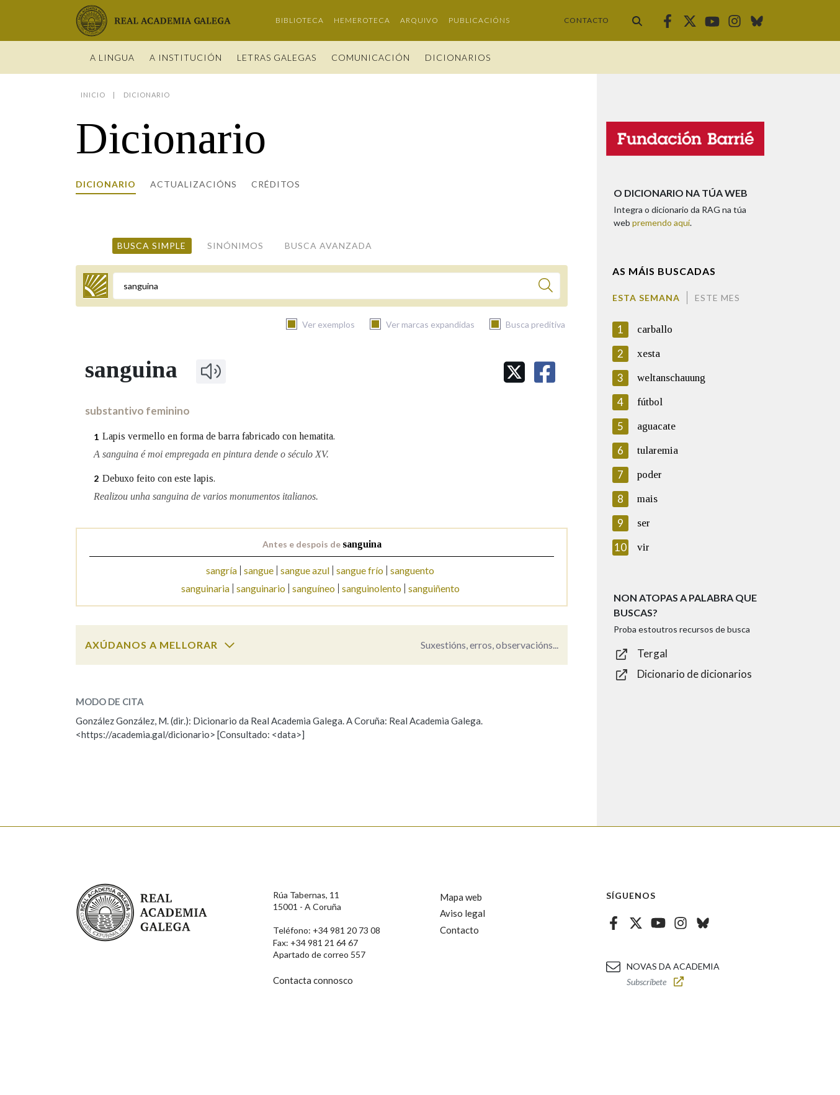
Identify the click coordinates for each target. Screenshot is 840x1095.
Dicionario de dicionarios (694, 673)
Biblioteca (299, 20)
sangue (259, 570)
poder (649, 474)
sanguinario (260, 588)
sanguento (412, 570)
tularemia (657, 450)
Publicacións (479, 20)
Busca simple (151, 245)
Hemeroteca (362, 20)
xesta (648, 353)
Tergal (652, 653)
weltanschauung (671, 378)
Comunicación (370, 57)
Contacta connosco (313, 980)
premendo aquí (661, 222)
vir (643, 547)
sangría (221, 570)
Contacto (586, 20)
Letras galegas (276, 57)
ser (643, 523)
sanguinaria (205, 588)
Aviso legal (462, 913)
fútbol (650, 402)
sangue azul (304, 570)
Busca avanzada (328, 245)
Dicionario (106, 184)
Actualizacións (193, 184)
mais (647, 499)
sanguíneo (313, 588)
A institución (186, 57)
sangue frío (359, 570)
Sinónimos (235, 245)
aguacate (656, 426)
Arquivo (419, 20)
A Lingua (112, 57)
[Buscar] (545, 287)
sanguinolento (371, 588)
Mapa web (461, 897)
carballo (654, 329)
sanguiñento (434, 588)
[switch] (229, 645)
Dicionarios (458, 57)
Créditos (275, 184)
